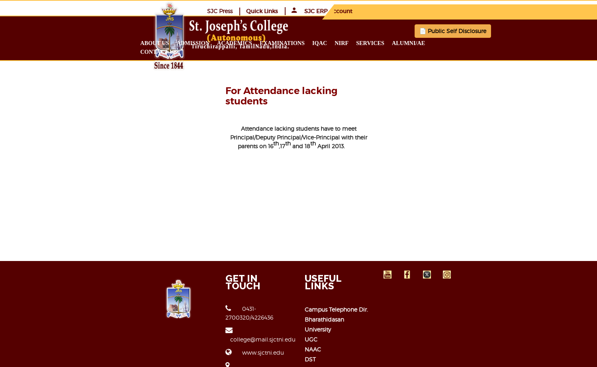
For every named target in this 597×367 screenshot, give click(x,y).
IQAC (381, 42)
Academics (296, 42)
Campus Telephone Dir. (336, 282)
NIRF (404, 42)
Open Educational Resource (343, 331)
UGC (311, 301)
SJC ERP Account (507, 10)
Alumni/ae (470, 42)
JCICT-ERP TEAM (480, 355)
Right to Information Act (338, 341)
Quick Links (447, 10)
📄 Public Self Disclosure (409, 30)
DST (310, 321)
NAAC (313, 311)
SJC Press (405, 10)
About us (217, 42)
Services (433, 42)
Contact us (513, 42)
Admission (255, 42)
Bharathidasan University (338, 291)
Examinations (344, 42)
